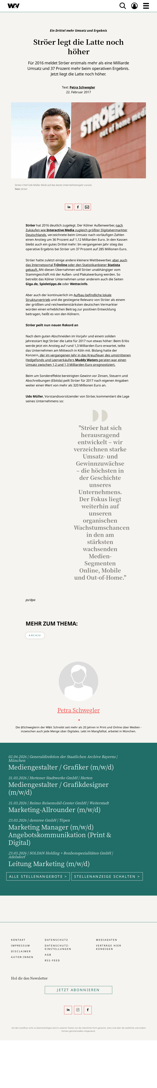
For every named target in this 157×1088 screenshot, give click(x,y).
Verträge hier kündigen (108, 947)
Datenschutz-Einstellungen (58, 947)
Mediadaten (106, 940)
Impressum (20, 945)
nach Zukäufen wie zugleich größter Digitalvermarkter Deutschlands (76, 230)
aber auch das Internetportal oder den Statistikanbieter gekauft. (76, 265)
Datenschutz (56, 940)
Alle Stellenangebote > (38, 876)
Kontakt (18, 940)
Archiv (35, 635)
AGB (48, 954)
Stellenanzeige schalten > (107, 876)
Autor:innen (22, 957)
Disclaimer (21, 951)
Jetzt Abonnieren (78, 989)
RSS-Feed (52, 960)
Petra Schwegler (82, 87)
